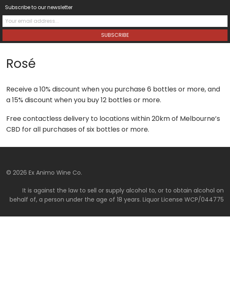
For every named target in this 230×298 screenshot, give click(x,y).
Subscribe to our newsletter (39, 7)
